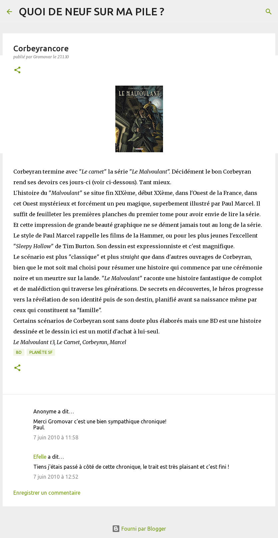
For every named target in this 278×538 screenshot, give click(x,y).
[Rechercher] (269, 12)
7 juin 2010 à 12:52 (55, 477)
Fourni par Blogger (139, 529)
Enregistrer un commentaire (46, 493)
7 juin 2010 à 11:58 (55, 437)
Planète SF (40, 352)
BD (19, 352)
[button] (17, 70)
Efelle (39, 457)
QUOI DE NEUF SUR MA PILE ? (91, 11)
